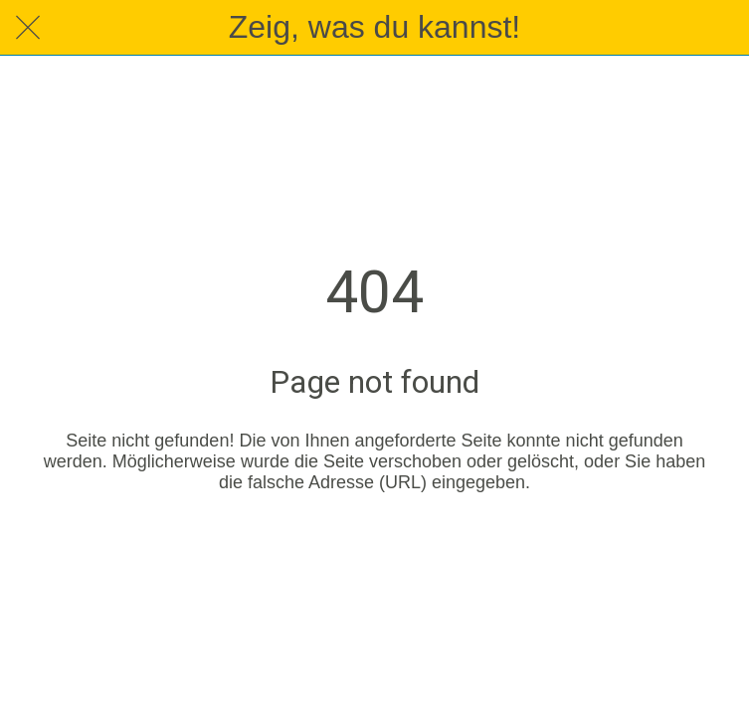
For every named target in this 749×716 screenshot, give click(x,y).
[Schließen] (28, 28)
